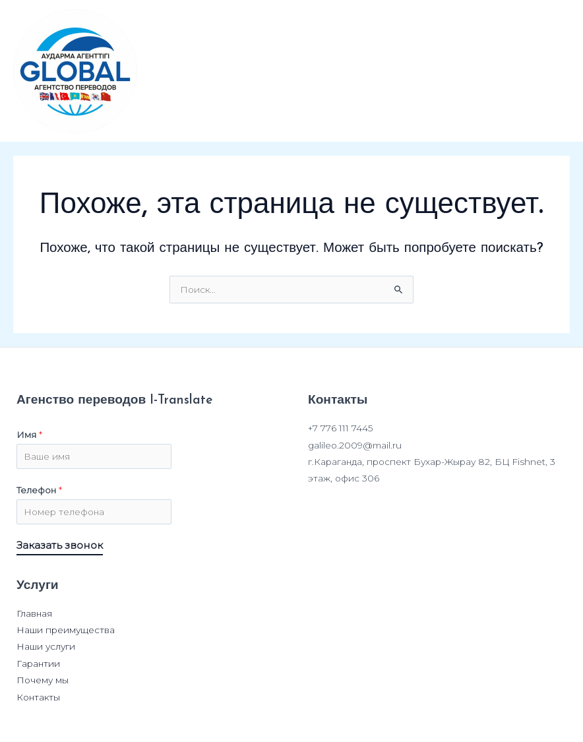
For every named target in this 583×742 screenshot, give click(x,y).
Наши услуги (45, 646)
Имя (29, 434)
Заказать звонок (59, 545)
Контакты (38, 697)
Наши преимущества (65, 630)
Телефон (39, 490)
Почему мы (42, 680)
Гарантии (38, 663)
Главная (34, 613)
